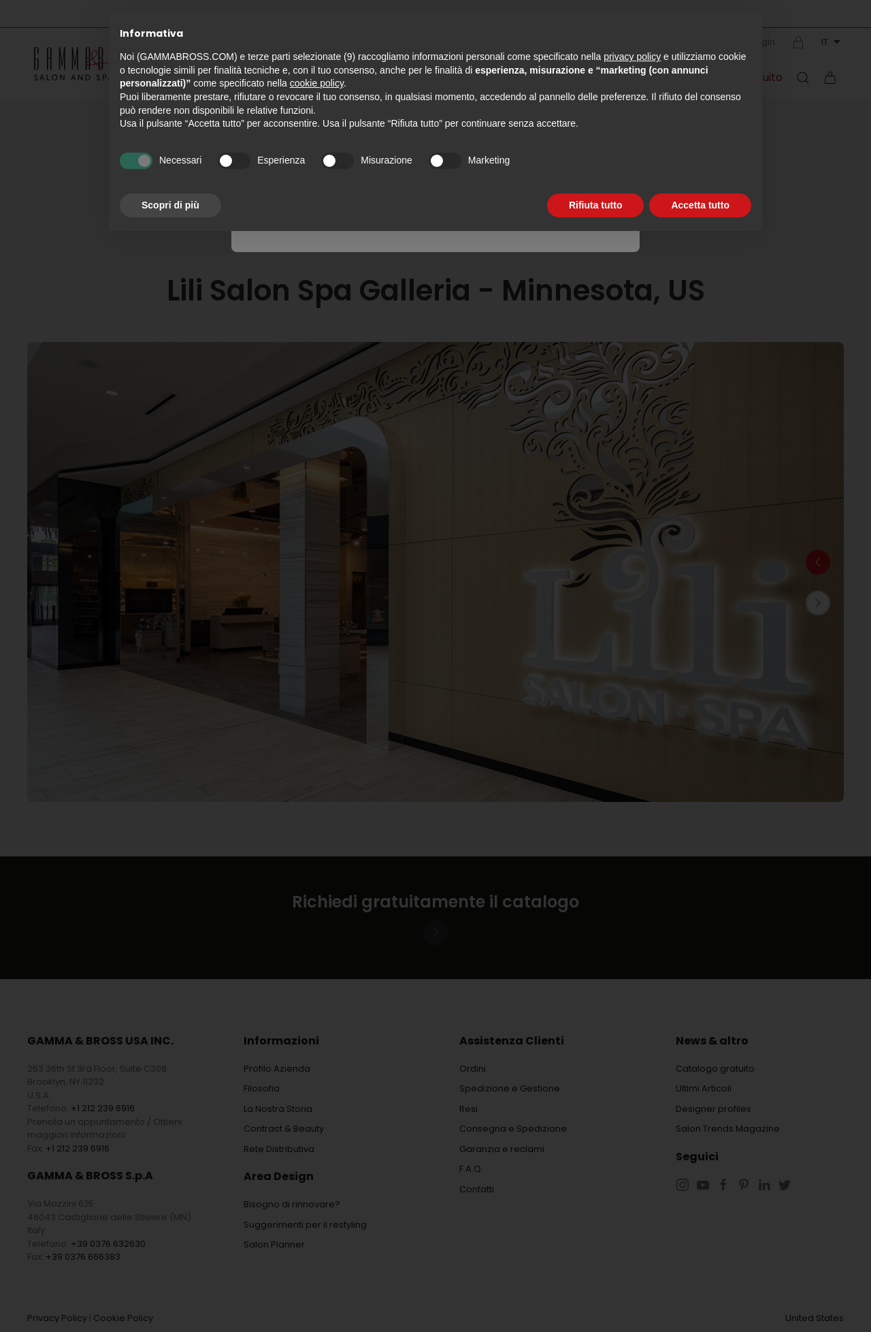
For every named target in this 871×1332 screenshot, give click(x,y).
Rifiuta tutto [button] (596, 205)
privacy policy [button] (632, 56)
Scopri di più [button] (170, 205)
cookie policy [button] (317, 83)
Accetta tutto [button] (700, 205)
